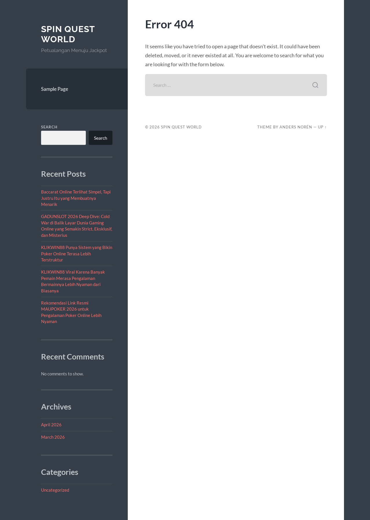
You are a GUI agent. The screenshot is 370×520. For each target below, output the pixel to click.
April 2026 (51, 424)
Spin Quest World (68, 34)
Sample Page (54, 89)
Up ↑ (322, 127)
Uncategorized (55, 490)
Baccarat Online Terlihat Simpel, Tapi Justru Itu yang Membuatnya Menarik (76, 198)
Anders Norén (296, 127)
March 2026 (53, 437)
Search (49, 127)
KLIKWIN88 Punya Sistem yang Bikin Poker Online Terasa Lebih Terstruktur (76, 253)
